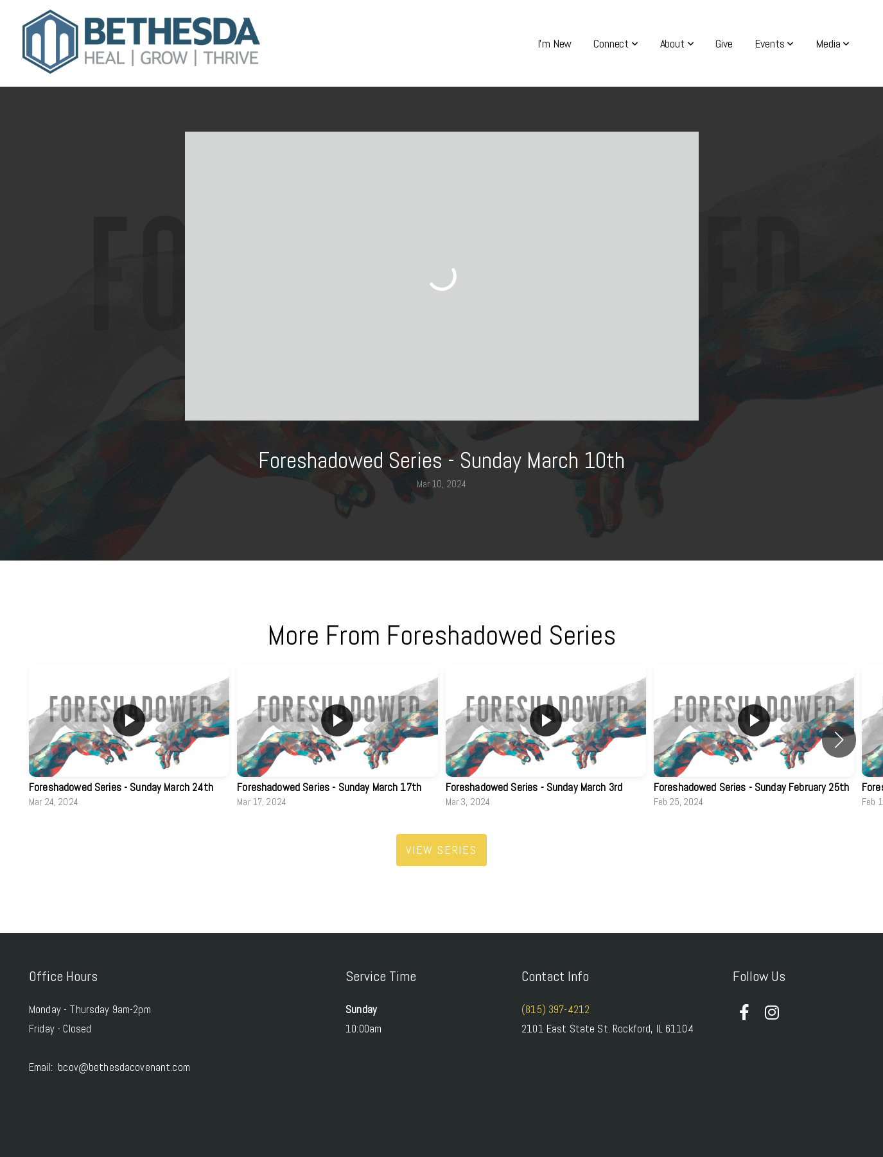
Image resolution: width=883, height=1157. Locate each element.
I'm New (555, 43)
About (677, 43)
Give (723, 43)
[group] (129, 739)
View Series (441, 849)
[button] (839, 740)
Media (833, 43)
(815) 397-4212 (555, 1009)
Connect (615, 43)
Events (774, 43)
